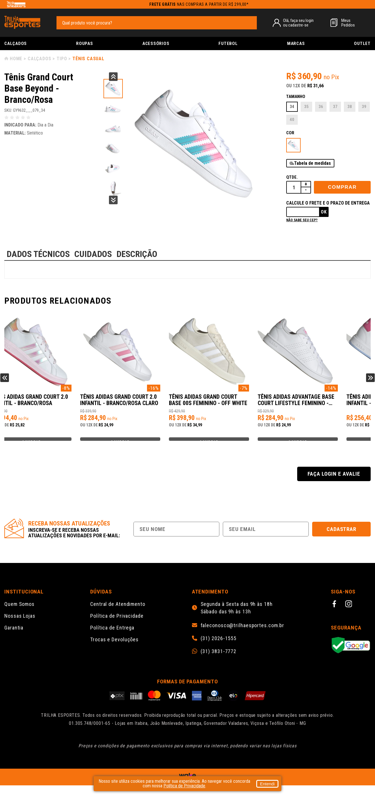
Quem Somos (19, 613)
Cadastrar (342, 537)
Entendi (267, 783)
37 (335, 106)
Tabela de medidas (312, 163)
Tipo (61, 58)
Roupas (84, 43)
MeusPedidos (348, 23)
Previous (113, 76)
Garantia (13, 636)
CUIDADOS (93, 254)
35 (306, 106)
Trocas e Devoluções (114, 648)
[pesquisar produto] (249, 22)
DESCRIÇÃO (136, 254)
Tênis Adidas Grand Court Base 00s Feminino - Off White (321, 403)
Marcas (296, 43)
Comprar (342, 187)
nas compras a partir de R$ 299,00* (199, 4)
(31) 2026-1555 (219, 647)
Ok (324, 212)
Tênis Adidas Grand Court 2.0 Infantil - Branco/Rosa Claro (233, 403)
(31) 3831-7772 (219, 660)
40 (292, 119)
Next (113, 200)
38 (349, 106)
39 (364, 106)
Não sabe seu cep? (302, 220)
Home (16, 58)
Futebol (228, 43)
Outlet (362, 43)
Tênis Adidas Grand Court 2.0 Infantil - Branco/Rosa (50, 402)
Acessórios (155, 43)
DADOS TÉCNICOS (38, 254)
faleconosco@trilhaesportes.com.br (242, 634)
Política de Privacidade (117, 624)
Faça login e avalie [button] (334, 482)
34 (292, 106)
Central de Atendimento (117, 613)
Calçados (15, 43)
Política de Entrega (112, 636)
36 (321, 106)
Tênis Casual (88, 58)
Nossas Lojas (19, 624)
